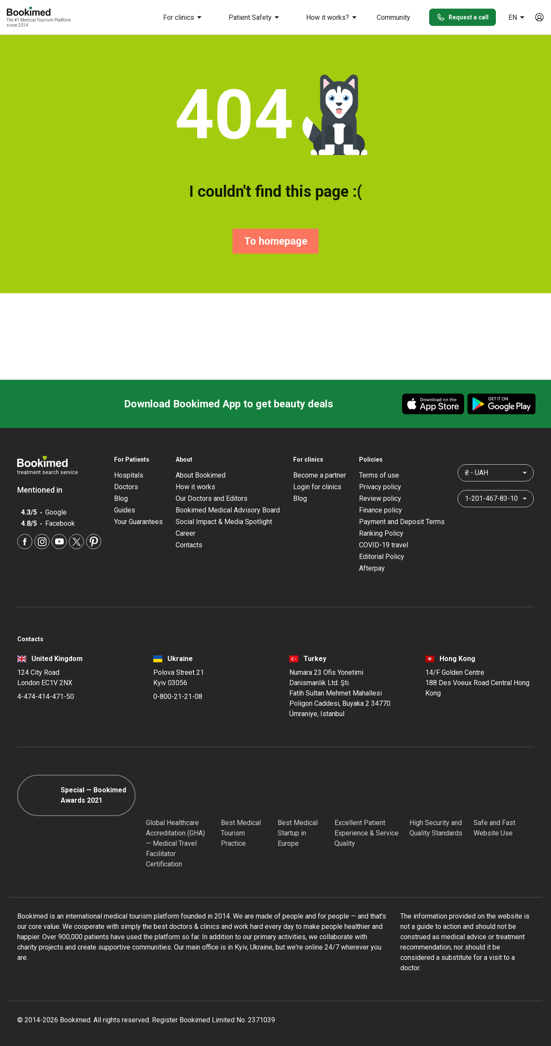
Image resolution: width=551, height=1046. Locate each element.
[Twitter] (76, 541)
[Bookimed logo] (38, 12)
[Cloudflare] (504, 795)
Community (393, 17)
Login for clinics (317, 487)
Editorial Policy (381, 556)
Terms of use (379, 475)
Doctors (126, 487)
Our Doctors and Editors (212, 498)
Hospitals (128, 475)
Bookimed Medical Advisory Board (228, 510)
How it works (195, 487)
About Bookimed (201, 475)
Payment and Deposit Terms (402, 522)
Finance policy (380, 510)
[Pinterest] (93, 541)
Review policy (380, 498)
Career (185, 533)
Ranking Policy (381, 533)
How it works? (332, 17)
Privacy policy (380, 487)
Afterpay (372, 568)
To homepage (275, 241)
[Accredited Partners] (349, 795)
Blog (121, 498)
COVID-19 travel (383, 545)
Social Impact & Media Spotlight (224, 522)
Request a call (462, 17)
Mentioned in (44, 489)
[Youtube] (59, 541)
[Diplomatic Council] (424, 795)
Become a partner (319, 475)
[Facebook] (24, 541)
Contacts (189, 545)
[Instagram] (42, 541)
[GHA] (161, 795)
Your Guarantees (138, 522)
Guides (124, 510)
